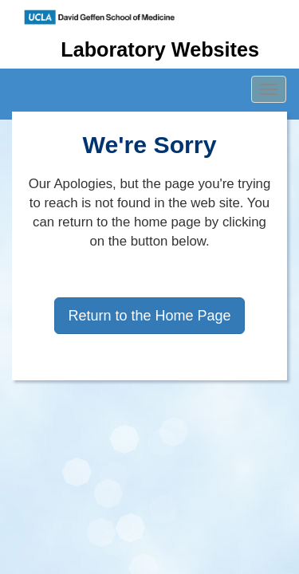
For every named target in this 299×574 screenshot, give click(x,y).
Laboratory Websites (160, 49)
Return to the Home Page (149, 316)
